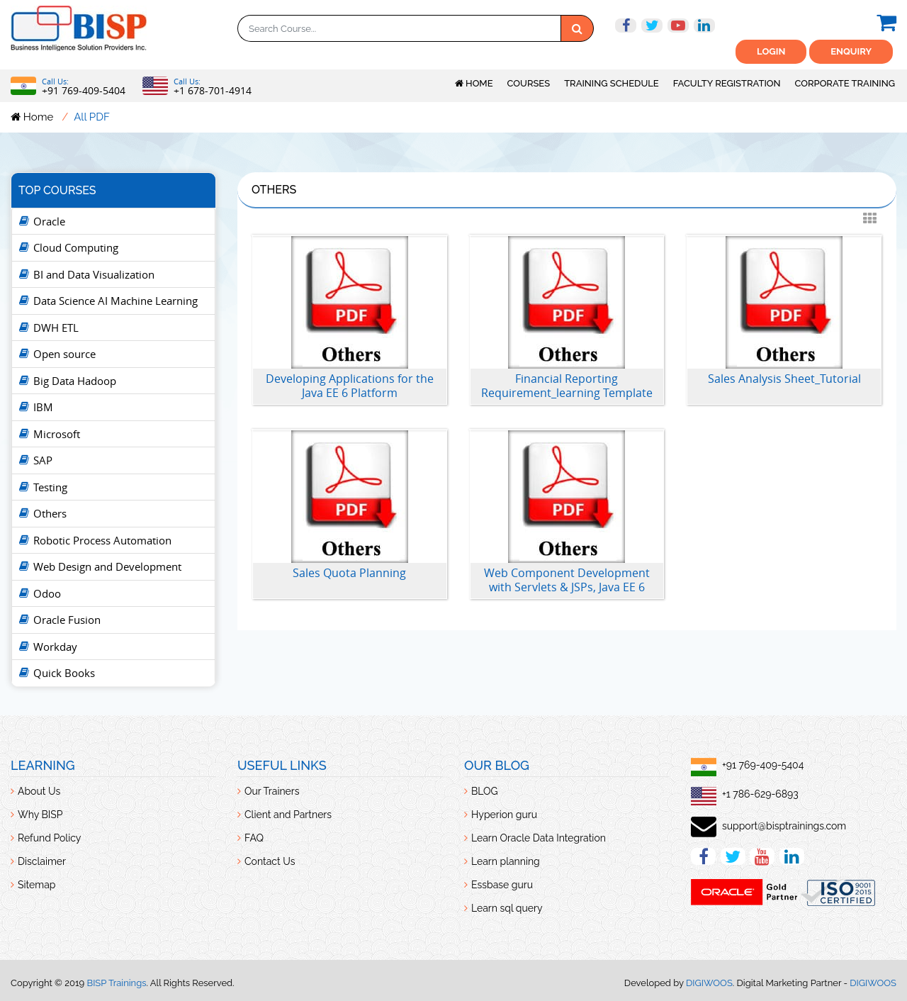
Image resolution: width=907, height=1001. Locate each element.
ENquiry (851, 51)
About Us (39, 791)
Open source (64, 354)
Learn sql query (507, 908)
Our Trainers (272, 791)
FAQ (254, 838)
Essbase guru (502, 884)
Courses (529, 83)
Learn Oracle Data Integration (538, 838)
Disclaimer (42, 861)
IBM (43, 407)
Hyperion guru (504, 814)
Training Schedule (611, 83)
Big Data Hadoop (74, 381)
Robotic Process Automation (102, 540)
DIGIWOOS (709, 983)
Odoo (47, 593)
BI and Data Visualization (93, 274)
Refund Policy (49, 838)
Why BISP (40, 814)
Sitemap (36, 884)
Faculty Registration (727, 83)
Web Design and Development (107, 566)
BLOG (484, 791)
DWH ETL (56, 327)
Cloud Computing (75, 247)
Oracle (49, 221)
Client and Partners (288, 814)
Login (771, 51)
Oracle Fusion (67, 620)
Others (50, 513)
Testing (50, 487)
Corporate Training (845, 83)
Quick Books (64, 673)
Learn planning (505, 861)
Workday (55, 646)
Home (474, 83)
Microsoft (56, 434)
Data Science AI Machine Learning (115, 300)
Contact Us (269, 861)
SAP (42, 460)
